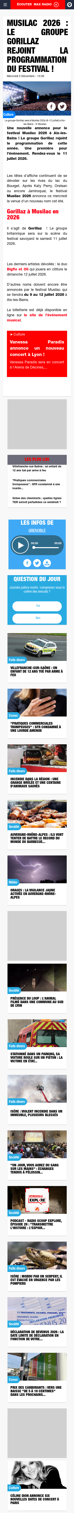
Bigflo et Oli (17, 269)
